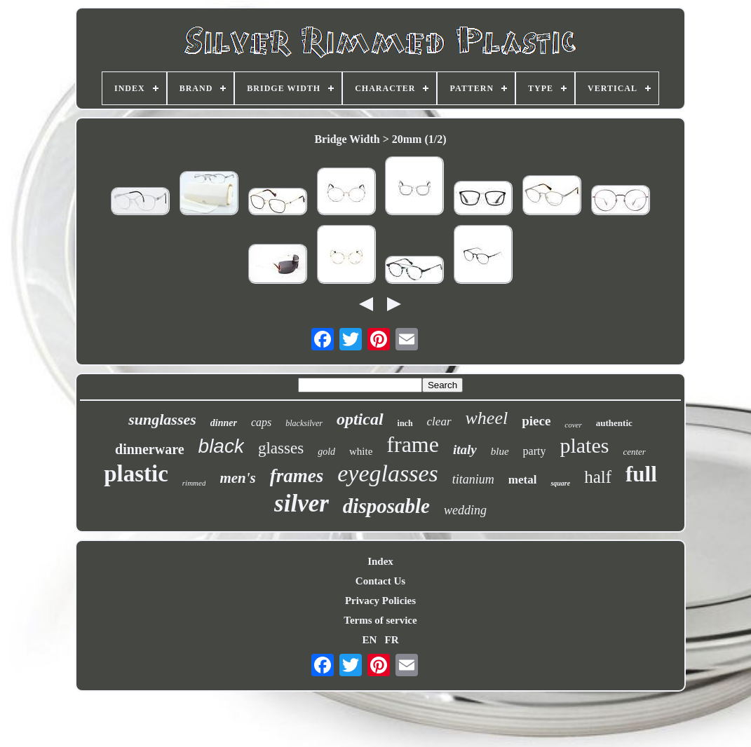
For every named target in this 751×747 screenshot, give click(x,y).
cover (572, 424)
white (360, 451)
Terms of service (380, 620)
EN (369, 639)
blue (500, 451)
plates (584, 445)
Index (380, 561)
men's (237, 478)
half (597, 476)
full (641, 474)
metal (522, 479)
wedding (465, 510)
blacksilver (304, 423)
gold (326, 451)
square (560, 483)
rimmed (194, 483)
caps (261, 422)
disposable (386, 506)
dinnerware (149, 449)
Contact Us (380, 581)
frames (297, 475)
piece (536, 420)
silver (301, 503)
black (221, 446)
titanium (473, 479)
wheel (487, 418)
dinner (223, 423)
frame (412, 444)
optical (360, 419)
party (534, 451)
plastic (136, 473)
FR (392, 639)
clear (439, 421)
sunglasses (162, 419)
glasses (281, 448)
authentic (614, 423)
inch (405, 423)
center (634, 451)
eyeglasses (387, 473)
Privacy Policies (380, 600)
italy (465, 449)
